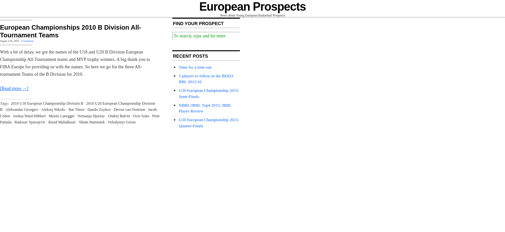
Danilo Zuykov (99, 109)
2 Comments (27, 41)
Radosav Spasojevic (29, 122)
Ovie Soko (141, 116)
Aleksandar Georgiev (21, 109)
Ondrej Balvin (119, 116)
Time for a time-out (195, 67)
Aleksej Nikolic (53, 109)
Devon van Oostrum (129, 109)
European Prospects (252, 6)
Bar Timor (77, 109)
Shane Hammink (92, 122)
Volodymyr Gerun (122, 122)
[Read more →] (14, 88)
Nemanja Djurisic (91, 116)
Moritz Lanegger (62, 116)
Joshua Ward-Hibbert (29, 116)
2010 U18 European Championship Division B (47, 103)
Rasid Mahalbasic (62, 122)
